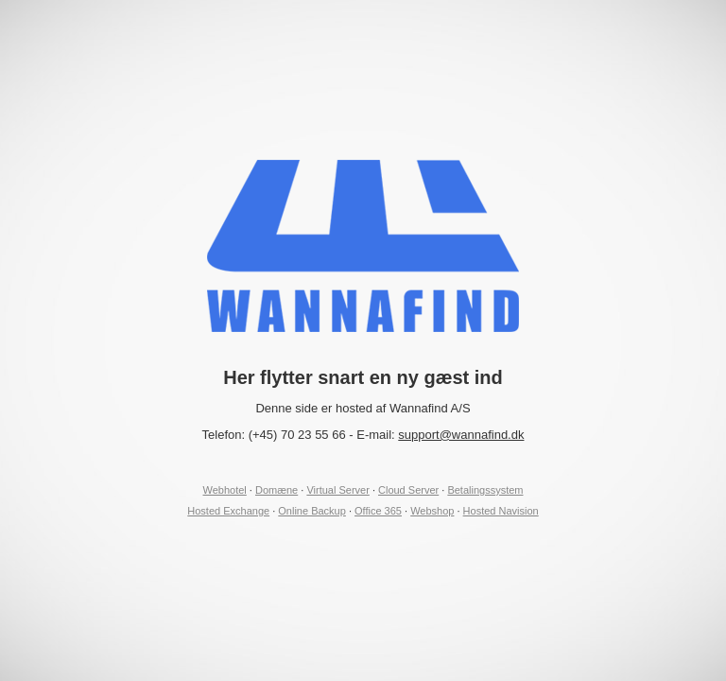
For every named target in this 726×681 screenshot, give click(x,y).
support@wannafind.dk (461, 435)
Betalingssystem (485, 490)
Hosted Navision (501, 510)
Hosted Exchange (228, 510)
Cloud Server (408, 490)
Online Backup (312, 510)
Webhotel (225, 490)
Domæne (276, 490)
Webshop (432, 510)
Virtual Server (337, 490)
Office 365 (378, 510)
